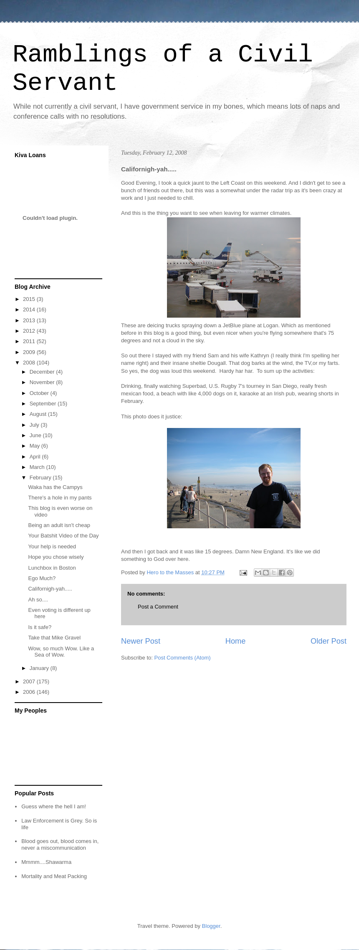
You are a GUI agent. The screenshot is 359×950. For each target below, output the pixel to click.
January (40, 668)
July (35, 425)
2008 (30, 362)
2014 (30, 309)
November (43, 382)
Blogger (211, 926)
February (41, 477)
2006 (30, 692)
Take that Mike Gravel (54, 637)
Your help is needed (52, 546)
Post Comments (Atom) (182, 658)
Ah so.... (38, 599)
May (35, 446)
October (40, 393)
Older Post (328, 641)
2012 (30, 331)
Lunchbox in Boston (52, 568)
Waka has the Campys (55, 487)
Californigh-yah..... (50, 589)
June (36, 435)
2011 (30, 341)
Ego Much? (42, 578)
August (39, 414)
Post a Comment (158, 607)
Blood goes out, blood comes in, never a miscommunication (60, 844)
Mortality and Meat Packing (54, 876)
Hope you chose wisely (55, 557)
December (43, 372)
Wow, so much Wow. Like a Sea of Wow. (61, 651)
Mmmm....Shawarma (46, 862)
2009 (30, 352)
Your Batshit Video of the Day (63, 535)
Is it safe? (39, 627)
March (38, 467)
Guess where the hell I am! (53, 806)
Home (235, 641)
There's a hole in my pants (59, 497)
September (44, 403)
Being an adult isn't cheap (59, 525)
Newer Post (140, 641)
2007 (30, 681)
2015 (30, 299)
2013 (30, 320)
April (36, 456)
